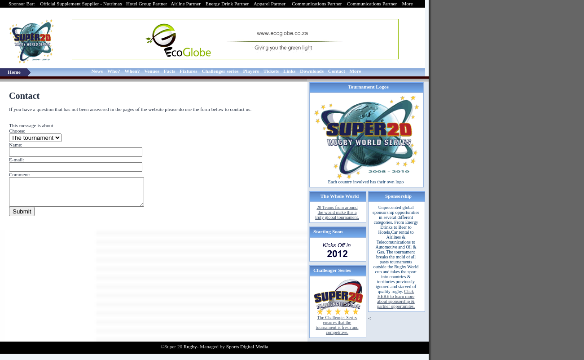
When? (132, 71)
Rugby (190, 346)
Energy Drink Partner (227, 3)
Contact (336, 71)
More (408, 3)
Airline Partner (186, 3)
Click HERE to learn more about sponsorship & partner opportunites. (396, 299)
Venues (151, 71)
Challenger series (220, 71)
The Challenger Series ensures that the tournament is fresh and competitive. (337, 325)
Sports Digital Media (247, 346)
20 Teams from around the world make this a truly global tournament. (337, 212)
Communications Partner (317, 3)
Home (14, 72)
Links (289, 71)
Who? (113, 71)
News (97, 71)
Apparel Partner (270, 3)
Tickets (271, 71)
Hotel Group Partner (146, 3)
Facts (169, 71)
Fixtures (189, 71)
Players (251, 71)
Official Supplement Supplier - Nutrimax (81, 3)
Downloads (312, 71)
